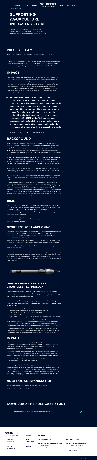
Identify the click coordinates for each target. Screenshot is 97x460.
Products (26, 5)
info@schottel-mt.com (46, 439)
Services (34, 5)
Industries (17, 5)
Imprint (28, 439)
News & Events (71, 5)
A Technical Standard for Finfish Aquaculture (46, 389)
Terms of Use (30, 447)
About (62, 5)
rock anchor (27, 207)
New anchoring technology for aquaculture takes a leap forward (27, 385)
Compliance (30, 441)
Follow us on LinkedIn (74, 439)
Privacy (29, 444)
